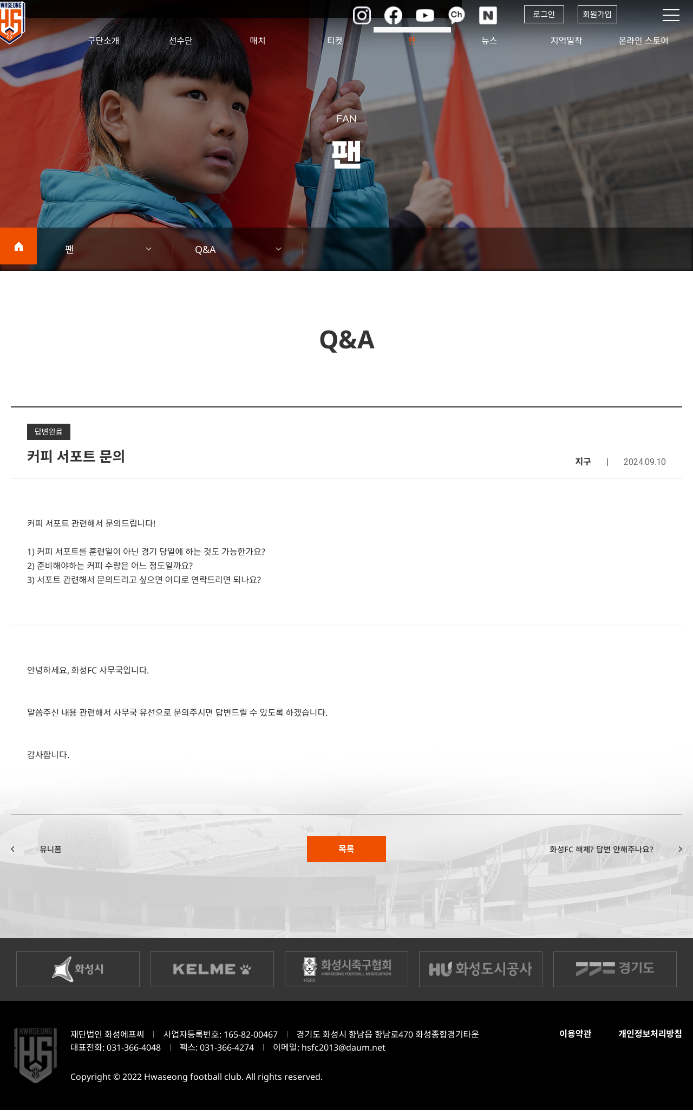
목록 (346, 850)
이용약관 (570, 1038)
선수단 (181, 41)
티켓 (335, 41)
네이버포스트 (479, 15)
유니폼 (61, 851)
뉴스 (489, 41)
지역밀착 (567, 41)
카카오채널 (447, 15)
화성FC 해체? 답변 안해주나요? (588, 851)
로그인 (536, 15)
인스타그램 (349, 15)
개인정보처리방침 (648, 1038)
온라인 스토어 (644, 41)
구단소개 (104, 41)
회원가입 (596, 15)
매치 (258, 41)
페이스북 (382, 15)
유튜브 (414, 15)
